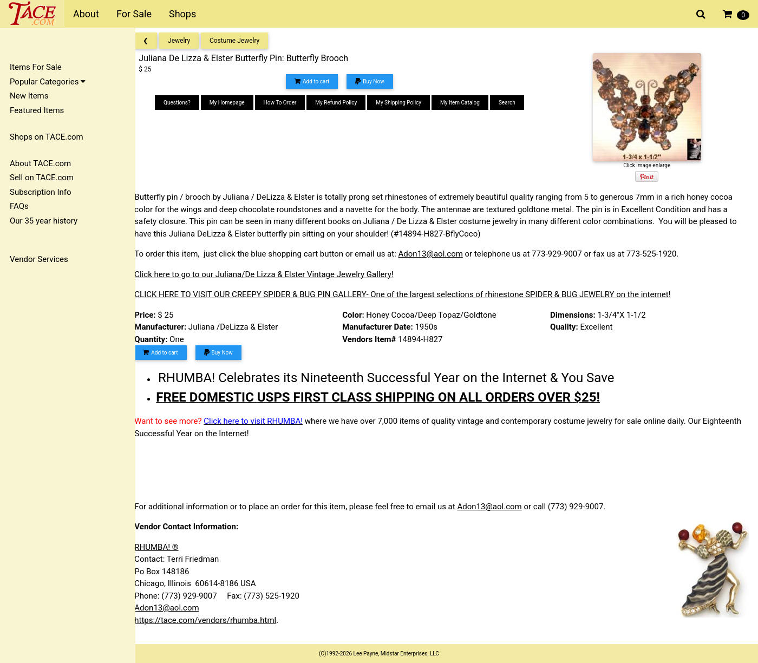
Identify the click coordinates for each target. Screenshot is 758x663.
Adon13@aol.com (440, 254)
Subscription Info (40, 192)
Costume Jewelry (244, 40)
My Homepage (233, 103)
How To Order (286, 103)
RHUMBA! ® (166, 547)
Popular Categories (48, 82)
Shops (182, 13)
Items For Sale (36, 67)
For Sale (134, 13)
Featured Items (37, 110)
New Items (29, 96)
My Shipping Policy (405, 103)
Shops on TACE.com (46, 137)
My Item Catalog (466, 103)
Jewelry (189, 40)
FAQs (19, 206)
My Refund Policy (342, 103)
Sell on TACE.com (42, 177)
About (86, 13)
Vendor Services (39, 259)
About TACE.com (40, 163)
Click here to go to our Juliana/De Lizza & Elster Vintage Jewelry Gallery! (273, 274)
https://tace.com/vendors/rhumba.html (215, 620)
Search (513, 103)
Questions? (183, 103)
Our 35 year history (43, 221)
